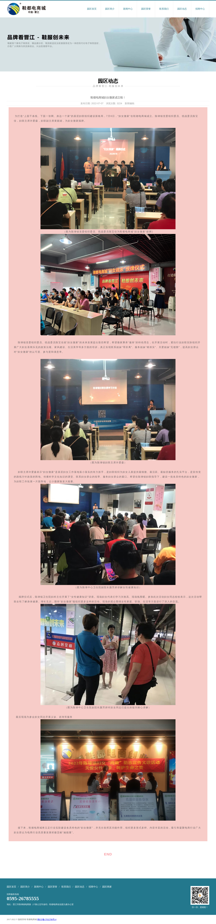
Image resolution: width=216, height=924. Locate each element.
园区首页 (92, 9)
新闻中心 (128, 9)
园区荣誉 (146, 9)
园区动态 (182, 9)
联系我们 (164, 9)
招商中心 (200, 9)
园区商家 (107, 886)
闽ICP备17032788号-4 (46, 919)
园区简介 (110, 9)
